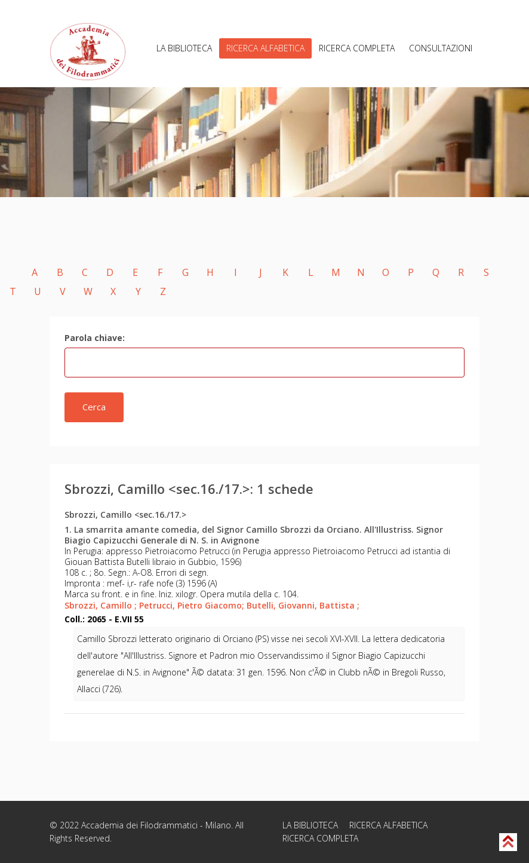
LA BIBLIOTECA (184, 48)
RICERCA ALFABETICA (265, 48)
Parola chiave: (94, 337)
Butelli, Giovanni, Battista (303, 605)
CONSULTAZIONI (440, 48)
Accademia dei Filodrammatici (139, 825)
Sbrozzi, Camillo (100, 605)
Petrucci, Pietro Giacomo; (191, 605)
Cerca (94, 407)
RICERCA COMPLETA (357, 48)
